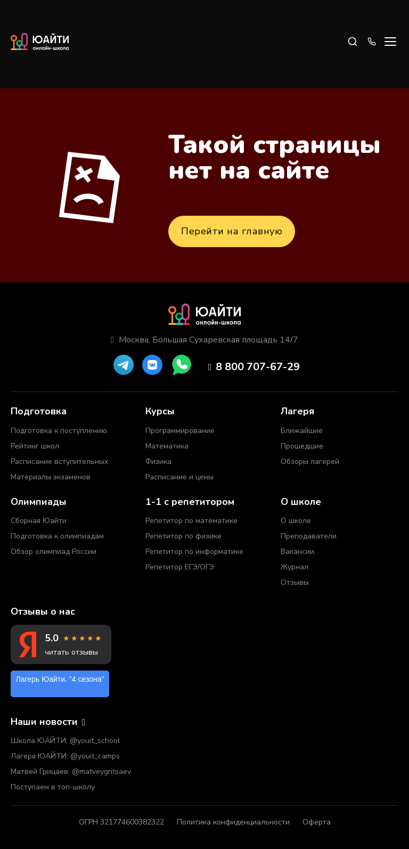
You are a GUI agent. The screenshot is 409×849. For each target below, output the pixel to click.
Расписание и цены (179, 477)
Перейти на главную (231, 231)
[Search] (352, 41)
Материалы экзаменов (51, 477)
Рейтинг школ (35, 446)
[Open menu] (390, 41)
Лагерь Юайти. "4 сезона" (60, 679)
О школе (296, 521)
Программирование (180, 431)
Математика (167, 446)
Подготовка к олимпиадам (57, 536)
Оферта (316, 822)
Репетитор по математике (191, 521)
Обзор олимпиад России (53, 551)
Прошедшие (302, 446)
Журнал (294, 567)
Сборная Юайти (39, 521)
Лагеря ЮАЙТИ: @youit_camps (65, 756)
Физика (158, 461)
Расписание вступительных (59, 461)
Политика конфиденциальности (233, 822)
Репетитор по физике (183, 536)
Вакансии (297, 551)
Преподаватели (309, 536)
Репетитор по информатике (194, 551)
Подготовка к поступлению (59, 431)
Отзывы (295, 582)
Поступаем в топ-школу (53, 787)
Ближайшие (302, 431)
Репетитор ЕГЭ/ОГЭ (179, 567)
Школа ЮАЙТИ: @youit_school (65, 741)
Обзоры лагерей (310, 461)
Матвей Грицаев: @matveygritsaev (71, 771)
